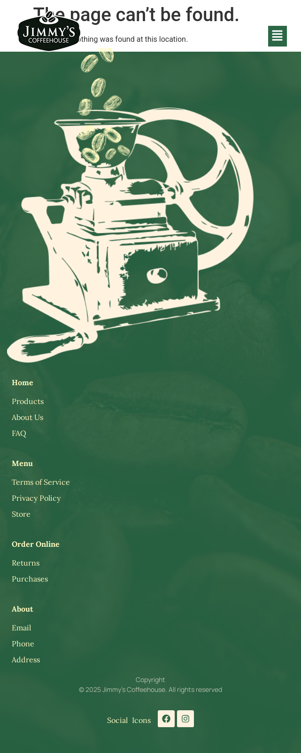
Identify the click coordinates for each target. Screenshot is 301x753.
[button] (277, 36)
